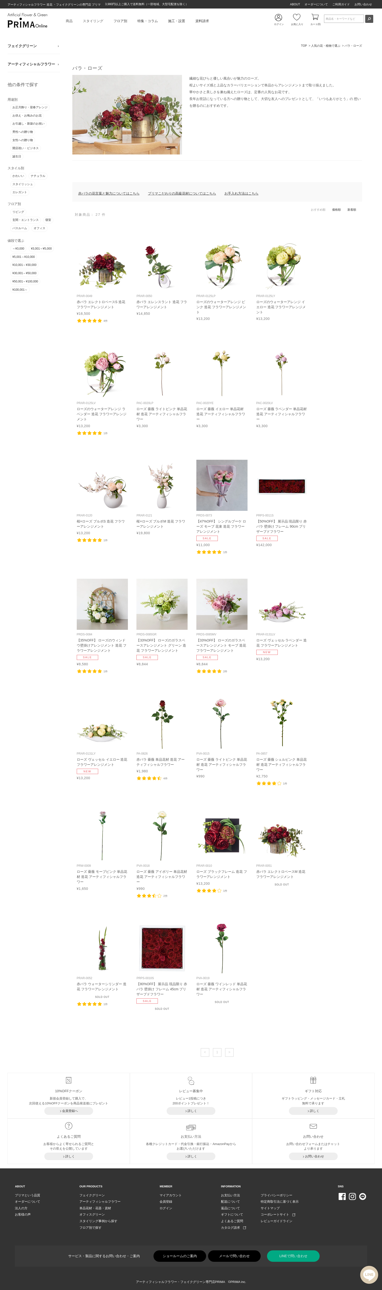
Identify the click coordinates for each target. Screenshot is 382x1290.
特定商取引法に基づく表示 (280, 1201)
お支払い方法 (230, 1195)
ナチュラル (38, 176)
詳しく (192, 1111)
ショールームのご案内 (180, 1256)
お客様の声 (23, 1214)
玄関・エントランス (25, 220)
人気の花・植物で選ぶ (325, 45)
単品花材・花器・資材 (95, 1208)
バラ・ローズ (353, 45)
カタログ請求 (233, 1227)
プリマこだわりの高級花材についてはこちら (182, 193)
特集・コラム (147, 21)
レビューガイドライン (276, 1221)
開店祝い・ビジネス (25, 148)
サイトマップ (270, 1208)
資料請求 (202, 21)
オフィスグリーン (92, 1214)
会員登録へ (70, 1111)
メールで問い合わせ (234, 1256)
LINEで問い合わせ (293, 1256)
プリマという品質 (27, 1195)
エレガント (19, 192)
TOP (304, 45)
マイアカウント (171, 1195)
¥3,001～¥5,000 (41, 248)
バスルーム (19, 228)
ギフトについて (232, 1214)
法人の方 (21, 1208)
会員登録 (166, 1201)
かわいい (18, 176)
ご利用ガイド (341, 4)
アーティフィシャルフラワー (31, 64)
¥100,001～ (20, 289)
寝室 (48, 220)
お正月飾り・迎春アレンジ (30, 107)
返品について (230, 1208)
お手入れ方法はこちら (241, 193)
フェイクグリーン (22, 46)
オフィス (39, 228)
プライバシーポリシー (276, 1195)
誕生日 (16, 156)
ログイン (166, 1208)
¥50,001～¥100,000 (25, 281)
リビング (18, 212)
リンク (102, 278)
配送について (230, 1201)
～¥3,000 (18, 248)
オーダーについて (316, 4)
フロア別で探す (90, 1227)
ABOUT (295, 4)
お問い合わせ (363, 4)
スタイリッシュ (22, 184)
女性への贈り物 (22, 140)
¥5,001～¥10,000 (23, 257)
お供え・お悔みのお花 (27, 115)
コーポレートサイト (278, 1214)
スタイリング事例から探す (98, 1221)
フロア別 (120, 21)
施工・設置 (176, 21)
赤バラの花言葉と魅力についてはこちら (109, 193)
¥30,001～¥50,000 (24, 273)
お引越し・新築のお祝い (28, 123)
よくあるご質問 (232, 1221)
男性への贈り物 (22, 132)
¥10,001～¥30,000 (24, 265)
